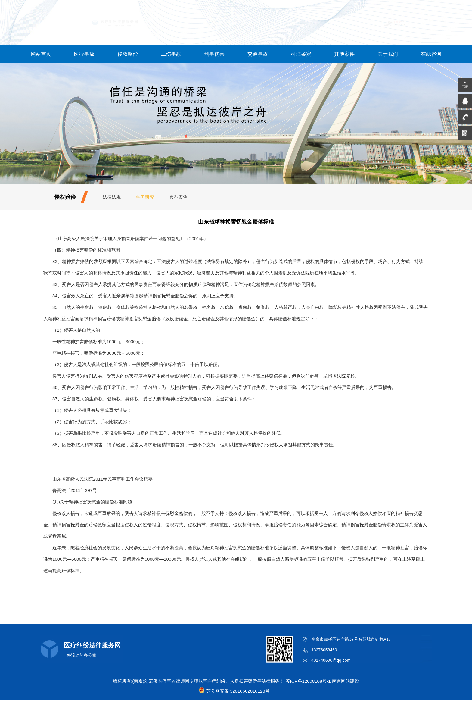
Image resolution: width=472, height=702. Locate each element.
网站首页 (41, 54)
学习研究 (145, 196)
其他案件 (344, 54)
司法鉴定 (301, 54)
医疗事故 (84, 54)
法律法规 (112, 196)
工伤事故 (171, 54)
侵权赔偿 (127, 54)
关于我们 (387, 54)
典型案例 (178, 196)
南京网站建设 (345, 681)
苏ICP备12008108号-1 (308, 681)
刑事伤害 (214, 54)
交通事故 (257, 54)
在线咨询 (431, 54)
